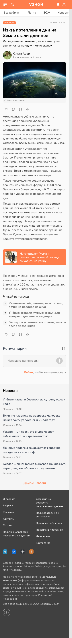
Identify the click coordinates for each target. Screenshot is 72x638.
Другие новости (35, 483)
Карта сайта (43, 543)
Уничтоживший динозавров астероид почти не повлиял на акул (36, 305)
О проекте (9, 499)
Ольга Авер (21, 54)
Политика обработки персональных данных (16, 533)
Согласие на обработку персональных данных (49, 502)
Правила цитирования (49, 529)
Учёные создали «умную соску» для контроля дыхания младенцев (34, 314)
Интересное (43, 536)
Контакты (8, 519)
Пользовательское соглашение (47, 514)
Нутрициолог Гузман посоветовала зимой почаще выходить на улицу (39, 257)
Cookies (7, 525)
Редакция (9, 512)
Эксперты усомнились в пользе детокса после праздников (37, 324)
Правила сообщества (49, 523)
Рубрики (8, 505)
